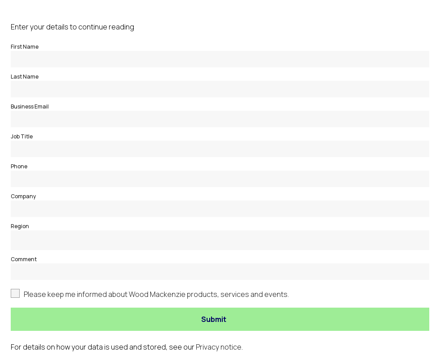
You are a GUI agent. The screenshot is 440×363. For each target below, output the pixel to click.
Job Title (22, 136)
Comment (24, 259)
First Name (24, 46)
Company (23, 196)
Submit (213, 319)
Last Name (24, 76)
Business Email (30, 106)
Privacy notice (218, 347)
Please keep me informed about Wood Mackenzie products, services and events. (156, 294)
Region (20, 226)
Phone (19, 166)
